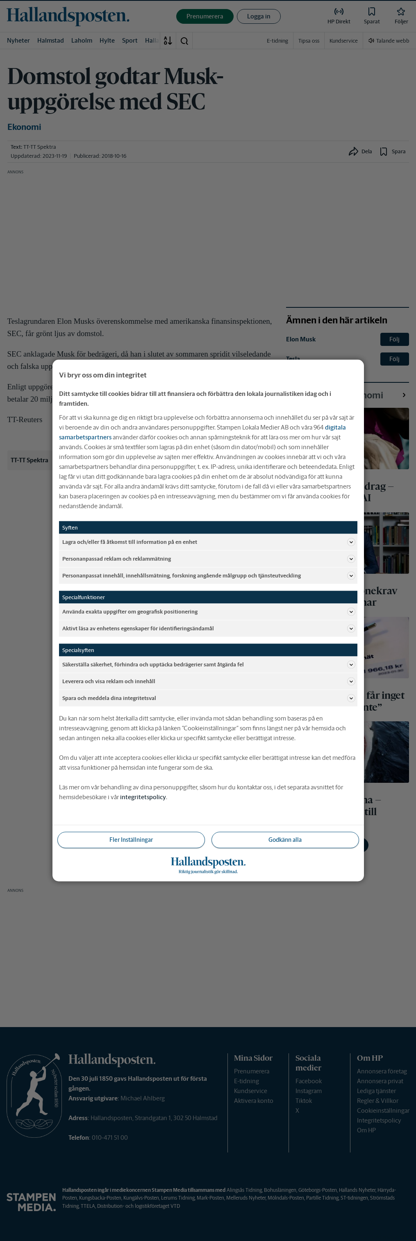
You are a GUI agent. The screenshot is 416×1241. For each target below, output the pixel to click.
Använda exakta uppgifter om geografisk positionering (208, 612)
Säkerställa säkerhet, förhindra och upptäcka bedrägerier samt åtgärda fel (208, 665)
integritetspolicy (143, 797)
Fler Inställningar (131, 839)
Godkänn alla (285, 839)
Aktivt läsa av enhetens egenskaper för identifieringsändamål (208, 629)
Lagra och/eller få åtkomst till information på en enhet (208, 542)
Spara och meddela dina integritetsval (208, 698)
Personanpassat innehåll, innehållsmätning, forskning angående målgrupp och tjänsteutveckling (208, 576)
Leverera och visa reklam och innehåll (208, 681)
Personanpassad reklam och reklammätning (208, 559)
